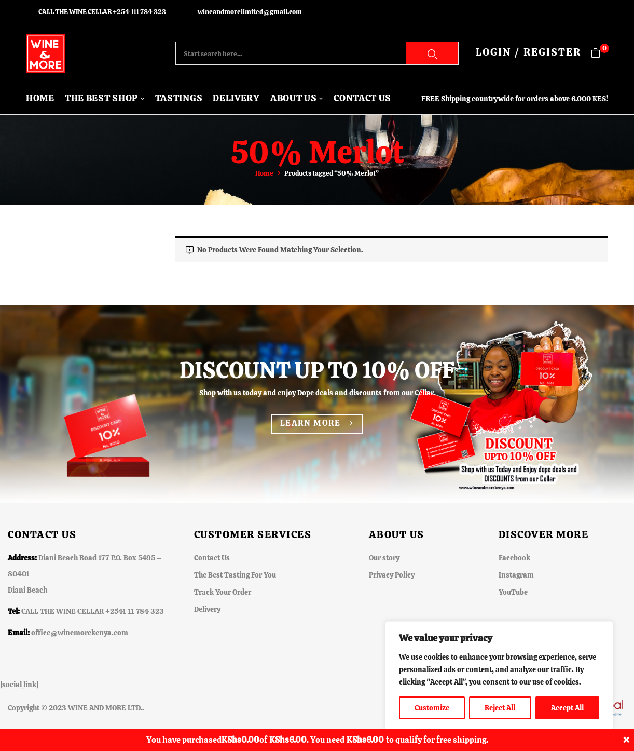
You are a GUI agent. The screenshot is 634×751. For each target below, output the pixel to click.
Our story (384, 557)
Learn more (310, 423)
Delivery (207, 609)
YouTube (513, 592)
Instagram (516, 575)
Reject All (500, 708)
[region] (499, 675)
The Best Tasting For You (235, 575)
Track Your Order (222, 592)
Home (264, 173)
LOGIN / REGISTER (528, 52)
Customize (432, 708)
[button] (599, 53)
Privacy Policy (392, 575)
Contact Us (212, 557)
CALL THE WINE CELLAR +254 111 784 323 (102, 11)
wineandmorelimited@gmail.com (250, 11)
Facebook (514, 557)
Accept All (567, 708)
